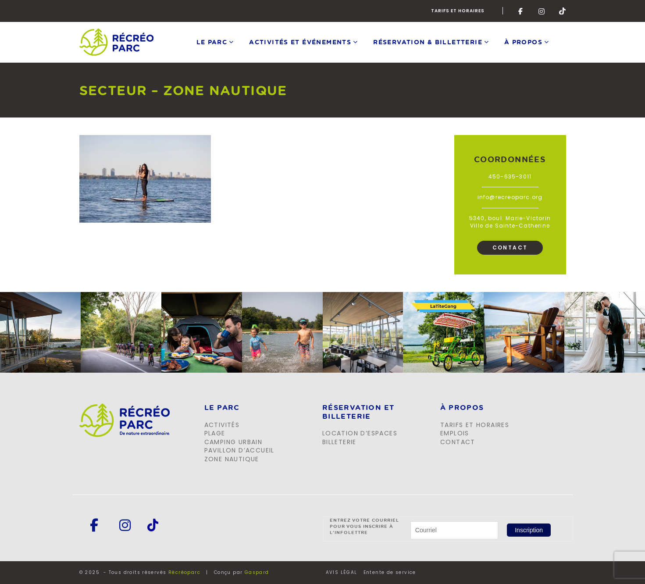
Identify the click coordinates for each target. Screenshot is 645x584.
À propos (523, 42)
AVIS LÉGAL (341, 572)
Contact (510, 247)
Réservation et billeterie (358, 411)
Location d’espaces (359, 433)
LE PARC (222, 407)
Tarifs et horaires (458, 10)
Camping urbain (233, 442)
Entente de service (389, 572)
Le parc (212, 42)
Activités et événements (300, 42)
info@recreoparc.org (510, 197)
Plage (214, 433)
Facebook (521, 10)
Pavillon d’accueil (239, 450)
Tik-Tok (562, 10)
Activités (222, 424)
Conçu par (241, 572)
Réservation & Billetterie (427, 42)
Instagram (541, 10)
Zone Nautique (231, 459)
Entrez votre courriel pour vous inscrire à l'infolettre (364, 526)
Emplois (454, 433)
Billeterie (339, 442)
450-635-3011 (509, 176)
